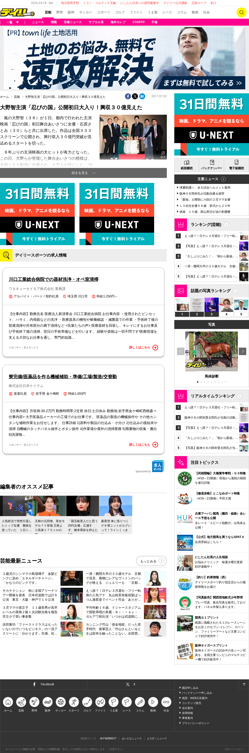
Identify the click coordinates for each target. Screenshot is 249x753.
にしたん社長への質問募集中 (139, 3)
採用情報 (187, 712)
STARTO (138, 22)
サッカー (85, 12)
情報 (54, 22)
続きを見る (80, 173)
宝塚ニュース (73, 22)
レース (167, 12)
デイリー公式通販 (175, 3)
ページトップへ (244, 684)
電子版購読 (236, 168)
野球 (59, 12)
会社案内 (187, 707)
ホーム (4, 97)
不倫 (154, 22)
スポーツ (103, 12)
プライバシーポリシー (195, 723)
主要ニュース (207, 179)
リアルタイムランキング (213, 396)
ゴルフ (120, 12)
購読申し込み (190, 687)
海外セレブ (118, 22)
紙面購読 (187, 168)
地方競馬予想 (70, 3)
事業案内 (187, 717)
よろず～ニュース (157, 738)
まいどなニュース (132, 738)
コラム (182, 12)
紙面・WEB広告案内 (194, 698)
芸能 (48, 12)
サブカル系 (96, 22)
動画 (195, 12)
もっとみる (148, 561)
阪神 (71, 12)
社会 (206, 12)
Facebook (47, 684)
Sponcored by (149, 466)
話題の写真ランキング (211, 291)
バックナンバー (211, 168)
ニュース (38, 22)
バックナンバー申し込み (197, 692)
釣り (214, 3)
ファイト (136, 12)
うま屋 (152, 12)
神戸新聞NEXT (108, 738)
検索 (242, 12)
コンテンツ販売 (191, 702)
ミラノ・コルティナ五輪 (99, 3)
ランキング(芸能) (206, 224)
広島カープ (198, 3)
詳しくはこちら (143, 348)
